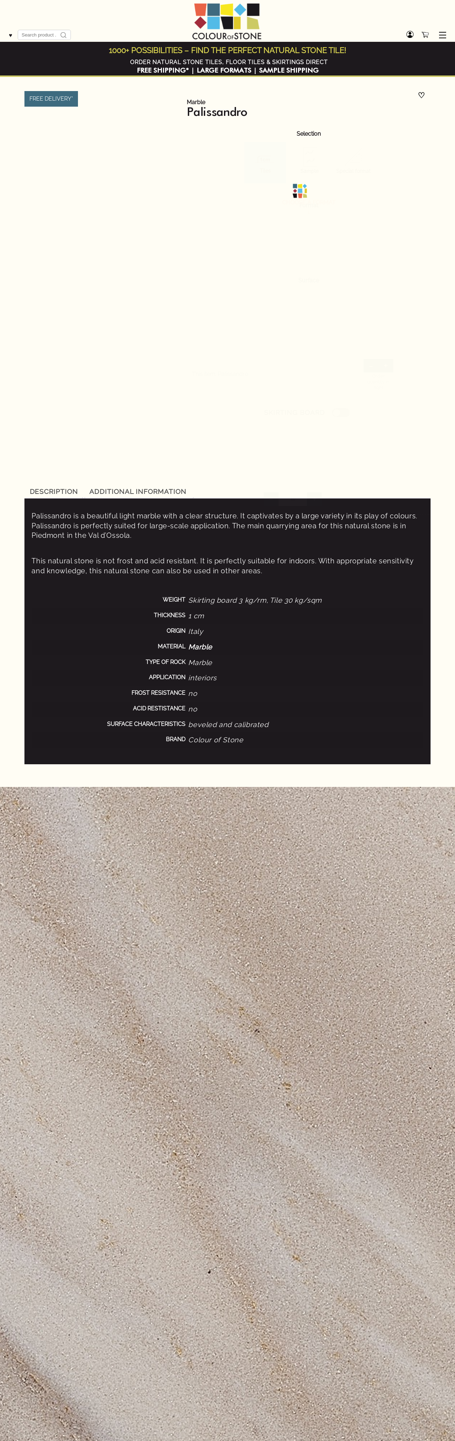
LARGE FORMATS (224, 70)
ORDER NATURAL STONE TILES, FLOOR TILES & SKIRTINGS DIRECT (229, 62)
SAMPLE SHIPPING (289, 70)
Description (54, 491)
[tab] (54, 491)
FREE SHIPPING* (163, 70)
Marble (196, 102)
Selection (309, 134)
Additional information (137, 491)
